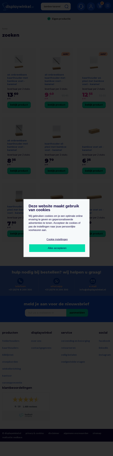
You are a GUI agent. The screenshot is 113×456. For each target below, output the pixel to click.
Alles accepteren (57, 248)
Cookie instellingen (57, 239)
